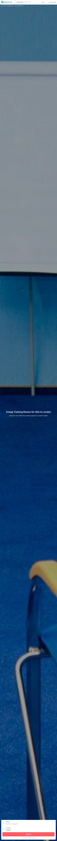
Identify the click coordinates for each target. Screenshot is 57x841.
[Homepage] (6, 2)
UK (1, 5)
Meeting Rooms (10, 5)
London (4, 5)
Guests (8, 821)
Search (28, 834)
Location (8, 828)
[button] (22, 2)
